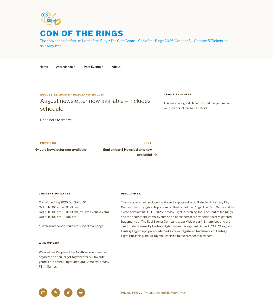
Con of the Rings (82, 33)
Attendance (66, 66)
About (116, 66)
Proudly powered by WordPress (165, 292)
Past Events (94, 66)
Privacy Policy (130, 292)
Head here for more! (56, 120)
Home (44, 66)
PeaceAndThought (89, 94)
